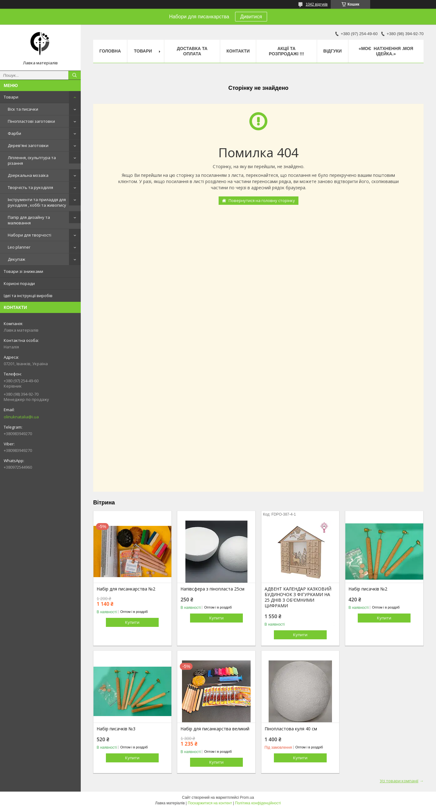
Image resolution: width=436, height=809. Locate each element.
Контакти (238, 50)
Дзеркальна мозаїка (28, 175)
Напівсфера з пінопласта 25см (212, 589)
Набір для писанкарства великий (214, 729)
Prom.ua (247, 797)
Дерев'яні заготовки (28, 145)
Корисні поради (19, 283)
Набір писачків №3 (116, 729)
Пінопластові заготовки (31, 121)
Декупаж (16, 259)
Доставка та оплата (192, 51)
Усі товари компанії (399, 781)
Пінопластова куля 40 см (291, 729)
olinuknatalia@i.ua (21, 417)
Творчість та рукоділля (30, 187)
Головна (110, 50)
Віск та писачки (23, 109)
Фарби (14, 133)
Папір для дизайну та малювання (29, 220)
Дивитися (251, 16)
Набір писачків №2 (367, 589)
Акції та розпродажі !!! (286, 51)
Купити (132, 622)
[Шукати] (74, 75)
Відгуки (332, 50)
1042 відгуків (317, 4)
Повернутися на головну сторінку (262, 200)
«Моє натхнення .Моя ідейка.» (386, 51)
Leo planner (19, 247)
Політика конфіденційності (258, 803)
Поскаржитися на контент (210, 803)
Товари (11, 97)
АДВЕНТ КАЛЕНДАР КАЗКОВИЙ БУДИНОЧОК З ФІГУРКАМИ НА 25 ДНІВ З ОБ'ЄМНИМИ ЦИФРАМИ (298, 597)
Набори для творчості (29, 235)
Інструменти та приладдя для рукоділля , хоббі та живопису (37, 202)
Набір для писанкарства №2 (126, 589)
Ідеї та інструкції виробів (28, 295)
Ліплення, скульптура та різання (32, 160)
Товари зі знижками (23, 271)
